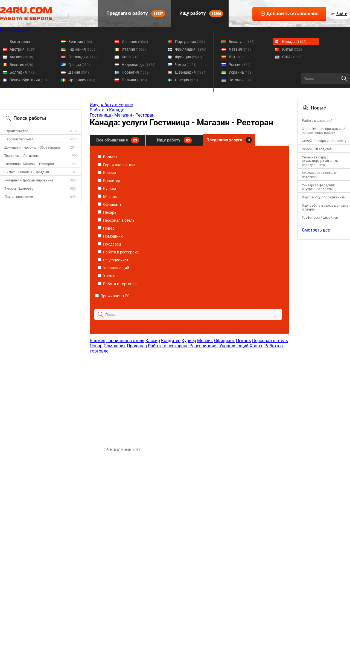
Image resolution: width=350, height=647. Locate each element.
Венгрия (80, 41)
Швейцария (190, 72)
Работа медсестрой (317, 121)
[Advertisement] (189, 397)
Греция (79, 64)
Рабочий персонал (19, 139)
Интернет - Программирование (28, 180)
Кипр (130, 57)
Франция (188, 57)
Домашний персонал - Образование (32, 147)
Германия (82, 49)
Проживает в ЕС (112, 296)
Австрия (22, 49)
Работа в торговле (117, 284)
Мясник (107, 196)
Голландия (83, 57)
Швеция (186, 80)
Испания (135, 41)
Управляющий (113, 268)
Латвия (240, 49)
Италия (134, 49)
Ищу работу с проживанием (324, 197)
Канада (294, 41)
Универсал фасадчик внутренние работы (318, 187)
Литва (239, 57)
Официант (109, 204)
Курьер (107, 188)
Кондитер (109, 180)
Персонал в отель (116, 220)
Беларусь (241, 41)
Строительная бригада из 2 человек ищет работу (323, 131)
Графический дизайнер (320, 217)
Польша (134, 80)
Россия (239, 64)
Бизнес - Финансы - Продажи (26, 172)
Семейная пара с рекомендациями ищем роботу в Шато (320, 161)
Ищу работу (200, 13)
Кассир (107, 173)
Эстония (240, 80)
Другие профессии (18, 197)
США (291, 57)
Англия (21, 57)
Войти (341, 13)
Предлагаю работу (135, 13)
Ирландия (81, 80)
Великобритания (30, 80)
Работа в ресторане (118, 252)
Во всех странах (14, 29)
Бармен (107, 157)
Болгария (23, 72)
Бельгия (21, 64)
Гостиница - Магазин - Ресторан (29, 164)
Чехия (186, 64)
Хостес (106, 276)
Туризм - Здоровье (18, 188)
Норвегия (136, 72)
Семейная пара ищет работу (324, 141)
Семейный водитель (318, 149)
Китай (292, 49)
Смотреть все (316, 230)
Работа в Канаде (107, 109)
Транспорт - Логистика (22, 156)
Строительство (16, 131)
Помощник (110, 236)
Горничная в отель (117, 165)
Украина (241, 72)
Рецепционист (113, 260)
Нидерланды (138, 64)
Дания (78, 72)
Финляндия (190, 49)
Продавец (109, 244)
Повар (106, 228)
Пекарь (107, 212)
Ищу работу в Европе (111, 104)
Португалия (190, 41)
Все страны (20, 41)
